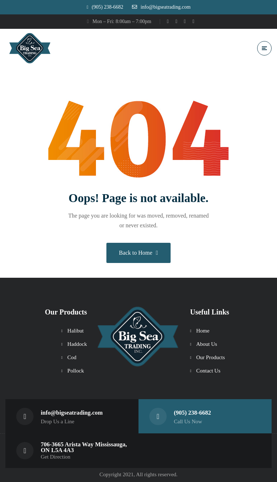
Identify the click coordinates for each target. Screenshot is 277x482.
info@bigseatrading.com (72, 412)
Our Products (210, 357)
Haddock (77, 344)
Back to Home (138, 253)
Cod (71, 357)
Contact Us (208, 370)
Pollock (75, 370)
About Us (206, 344)
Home (203, 330)
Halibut (75, 330)
